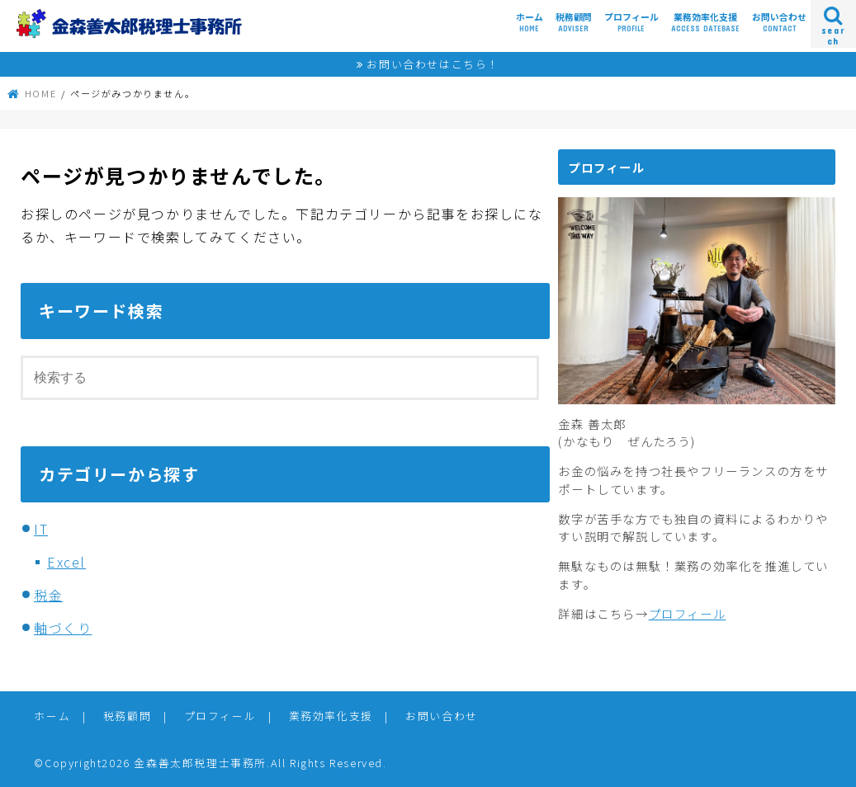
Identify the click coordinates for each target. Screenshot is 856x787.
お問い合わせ (779, 22)
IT (41, 529)
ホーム (529, 22)
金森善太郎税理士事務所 (200, 763)
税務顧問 (574, 22)
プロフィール (631, 22)
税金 (48, 595)
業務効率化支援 (705, 22)
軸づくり (63, 628)
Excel (66, 562)
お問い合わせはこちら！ (433, 64)
